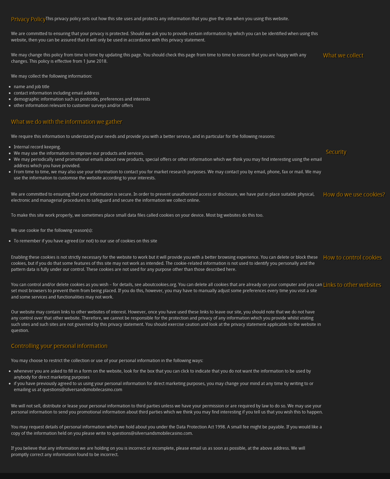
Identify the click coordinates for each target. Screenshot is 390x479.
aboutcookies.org (159, 284)
